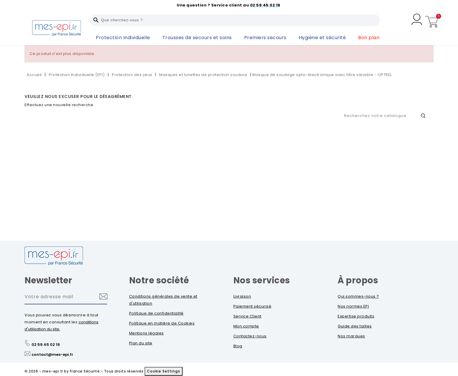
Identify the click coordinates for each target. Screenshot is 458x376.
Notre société (159, 280)
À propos (358, 280)
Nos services (261, 280)
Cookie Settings (163, 371)
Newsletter (48, 280)
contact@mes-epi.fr (52, 354)
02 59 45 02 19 (46, 344)
